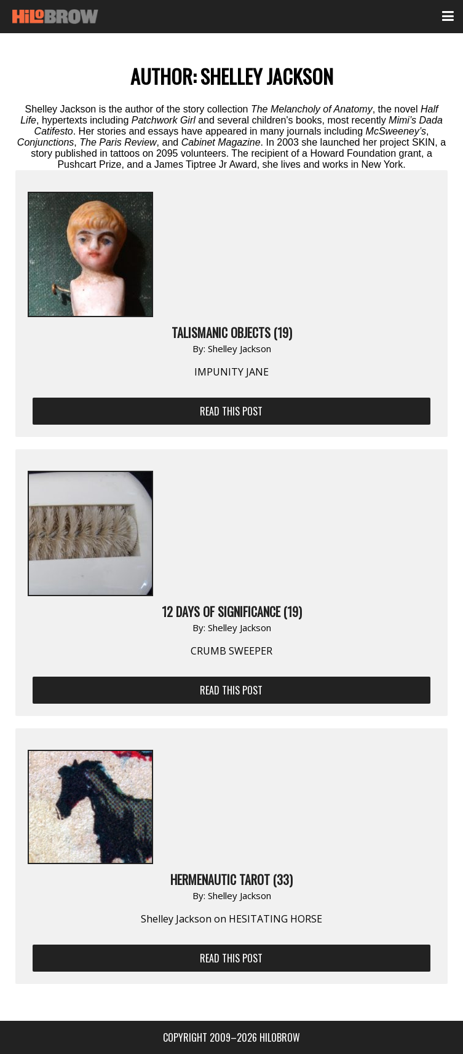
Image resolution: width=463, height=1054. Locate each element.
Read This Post (231, 411)
